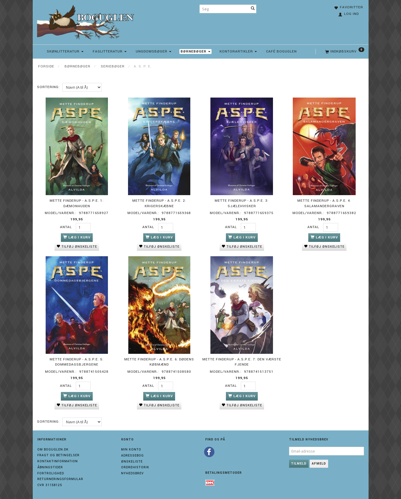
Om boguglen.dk (53, 449)
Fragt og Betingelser (58, 455)
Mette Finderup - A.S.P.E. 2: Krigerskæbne (159, 203)
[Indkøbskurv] (344, 51)
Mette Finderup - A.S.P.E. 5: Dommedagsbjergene (77, 361)
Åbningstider (50, 467)
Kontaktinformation (57, 461)
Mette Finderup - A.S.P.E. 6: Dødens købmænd (159, 361)
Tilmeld (299, 463)
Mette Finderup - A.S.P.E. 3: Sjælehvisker (242, 203)
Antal (66, 226)
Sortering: (48, 87)
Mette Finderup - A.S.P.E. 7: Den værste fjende (241, 361)
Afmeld (319, 463)
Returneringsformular (60, 479)
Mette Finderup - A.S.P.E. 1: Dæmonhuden (77, 203)
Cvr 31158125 (49, 484)
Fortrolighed (50, 473)
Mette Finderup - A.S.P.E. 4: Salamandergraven (324, 203)
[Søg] (253, 9)
